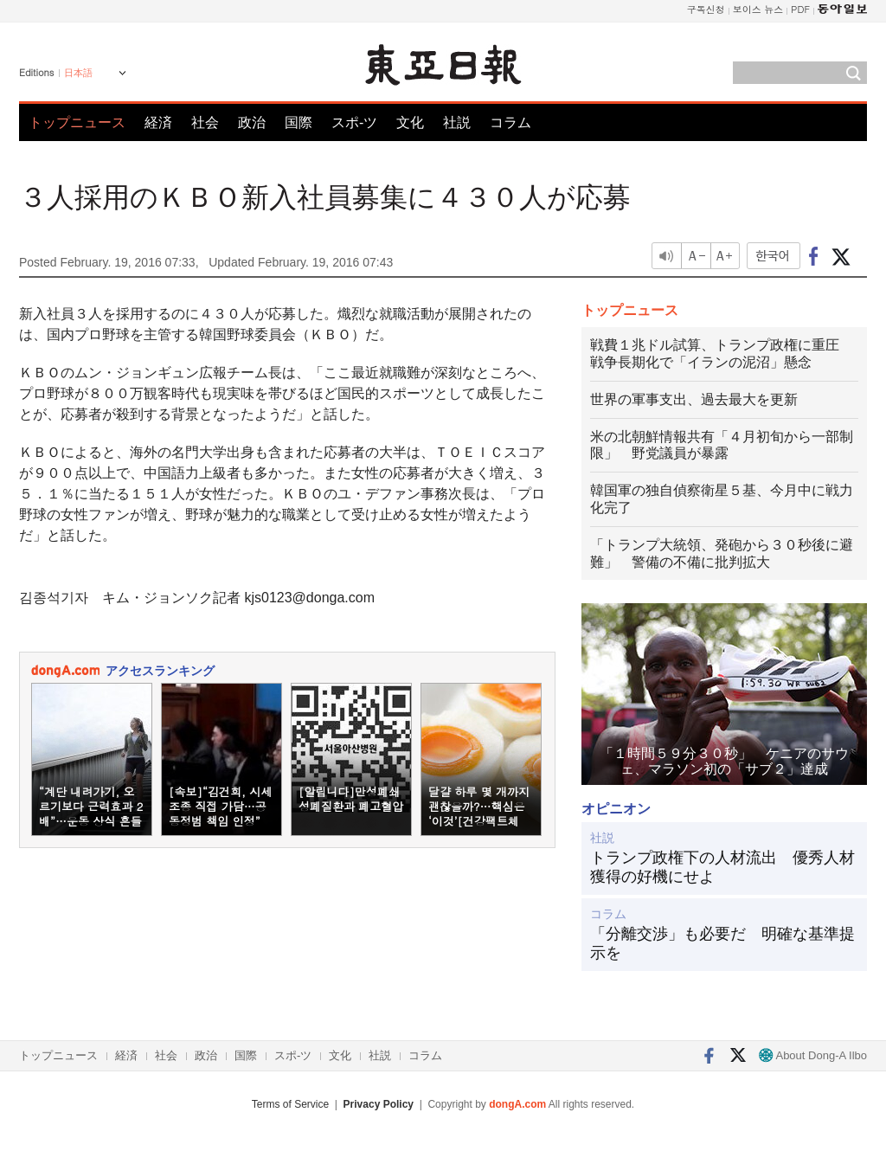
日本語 (78, 73)
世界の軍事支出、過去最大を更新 (694, 399)
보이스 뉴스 (758, 9)
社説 (457, 122)
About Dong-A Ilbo (813, 1055)
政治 (252, 122)
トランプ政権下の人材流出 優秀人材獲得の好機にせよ (722, 867)
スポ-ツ (354, 122)
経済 (158, 122)
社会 (205, 122)
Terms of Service (290, 1104)
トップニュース (77, 122)
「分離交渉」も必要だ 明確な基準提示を (722, 943)
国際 (298, 122)
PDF (800, 9)
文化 (410, 122)
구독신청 (706, 9)
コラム (510, 122)
